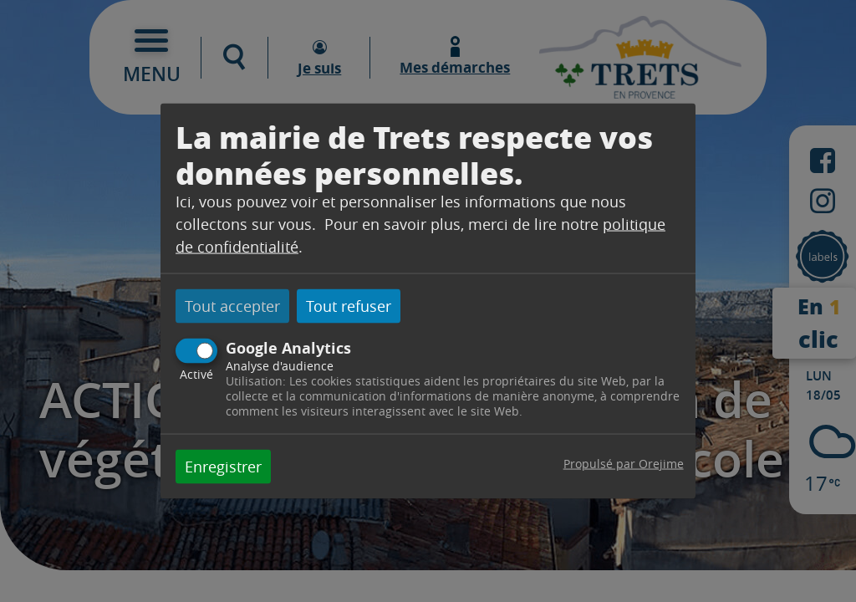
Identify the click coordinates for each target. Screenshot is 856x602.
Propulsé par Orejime (623, 463)
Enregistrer (223, 466)
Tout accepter (232, 306)
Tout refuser (348, 306)
